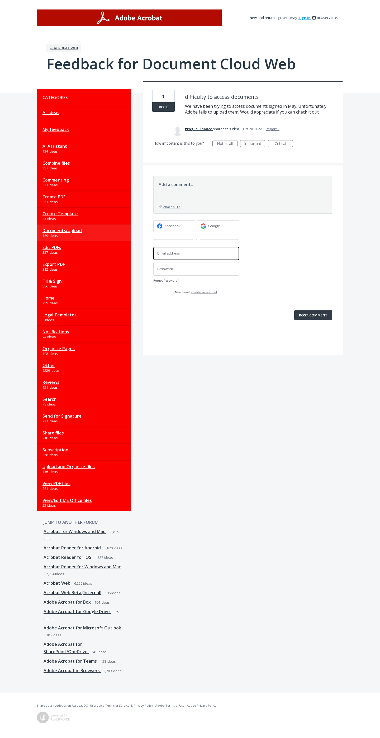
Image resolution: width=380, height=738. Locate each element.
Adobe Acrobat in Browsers (72, 670)
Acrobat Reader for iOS (68, 557)
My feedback (55, 129)
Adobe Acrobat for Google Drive (77, 611)
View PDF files (56, 483)
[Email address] (196, 253)
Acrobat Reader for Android (73, 548)
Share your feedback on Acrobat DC (62, 705)
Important (254, 144)
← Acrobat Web (64, 48)
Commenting (55, 180)
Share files (53, 433)
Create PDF (53, 197)
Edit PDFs (51, 247)
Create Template (60, 214)
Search (49, 399)
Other (48, 365)
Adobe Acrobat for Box (68, 602)
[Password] (196, 269)
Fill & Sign (52, 281)
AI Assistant (54, 146)
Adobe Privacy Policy (201, 705)
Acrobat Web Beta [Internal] (73, 592)
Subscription (55, 450)
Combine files (56, 163)
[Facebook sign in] (174, 226)
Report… (272, 128)
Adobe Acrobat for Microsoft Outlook (82, 628)
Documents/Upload (62, 230)
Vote (163, 107)
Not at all (227, 144)
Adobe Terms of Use (169, 705)
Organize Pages (58, 348)
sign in (304, 17)
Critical (284, 144)
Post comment (313, 315)
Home (48, 298)
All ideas (50, 112)
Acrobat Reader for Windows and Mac (82, 567)
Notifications (55, 332)
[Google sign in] (218, 226)
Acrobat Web (58, 583)
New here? (196, 292)
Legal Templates (59, 315)
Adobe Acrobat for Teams (71, 661)
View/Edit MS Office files (67, 500)
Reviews (50, 382)
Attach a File (171, 207)
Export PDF (53, 264)
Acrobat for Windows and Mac (75, 531)
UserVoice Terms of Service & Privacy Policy (121, 705)
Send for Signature (62, 416)
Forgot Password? (166, 281)
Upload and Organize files (68, 467)
